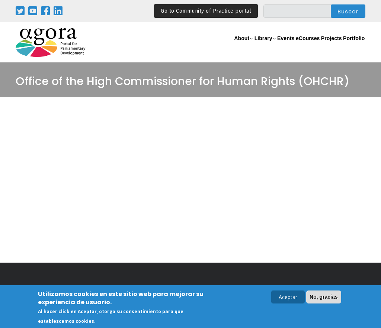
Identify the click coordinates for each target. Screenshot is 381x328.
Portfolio (350, 47)
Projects (319, 47)
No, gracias (323, 298)
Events (257, 47)
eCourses (287, 47)
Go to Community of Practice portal (206, 11)
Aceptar (288, 297)
